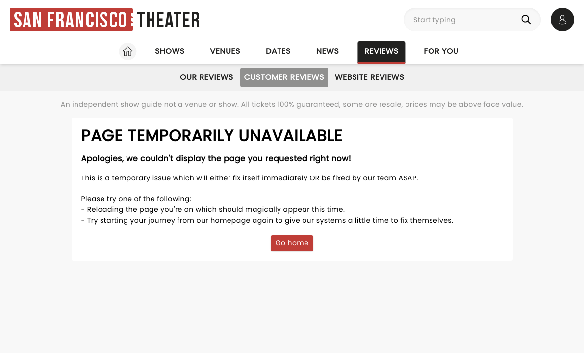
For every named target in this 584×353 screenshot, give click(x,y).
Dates (278, 51)
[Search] (528, 19)
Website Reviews (369, 77)
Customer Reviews (284, 77)
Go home (292, 243)
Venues (225, 51)
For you (441, 51)
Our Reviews (206, 77)
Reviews (381, 51)
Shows (169, 51)
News (327, 51)
